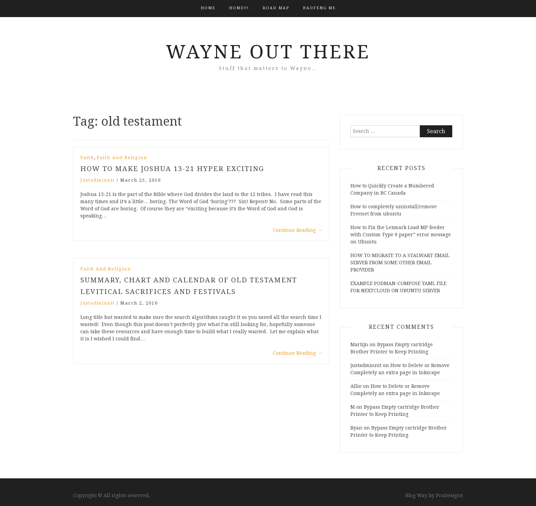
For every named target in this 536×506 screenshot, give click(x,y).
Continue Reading (297, 230)
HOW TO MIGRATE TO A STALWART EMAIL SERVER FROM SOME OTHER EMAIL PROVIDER (400, 262)
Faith (87, 157)
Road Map (276, 8)
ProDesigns (449, 495)
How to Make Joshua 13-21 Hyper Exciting (172, 169)
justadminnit (97, 180)
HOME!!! (239, 8)
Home (208, 8)
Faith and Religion (122, 157)
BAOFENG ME (319, 8)
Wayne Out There (268, 52)
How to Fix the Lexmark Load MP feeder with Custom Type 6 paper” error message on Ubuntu (400, 234)
